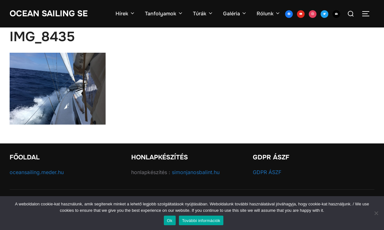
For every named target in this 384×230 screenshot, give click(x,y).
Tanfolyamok (164, 13)
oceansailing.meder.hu (37, 172)
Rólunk (269, 13)
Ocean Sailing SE (49, 13)
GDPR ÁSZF (267, 172)
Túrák (203, 13)
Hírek (125, 13)
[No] (376, 213)
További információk (201, 220)
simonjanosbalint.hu (196, 172)
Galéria (235, 13)
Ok (169, 220)
